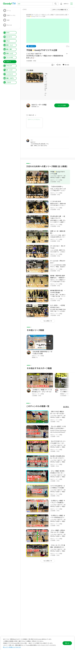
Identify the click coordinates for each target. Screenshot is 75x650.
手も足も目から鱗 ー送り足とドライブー (57, 217)
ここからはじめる (55, 201)
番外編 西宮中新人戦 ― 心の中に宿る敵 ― (57, 291)
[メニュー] (68, 140)
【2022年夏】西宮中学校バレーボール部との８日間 (42, 352)
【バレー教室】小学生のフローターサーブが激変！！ (57, 532)
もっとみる (66, 53)
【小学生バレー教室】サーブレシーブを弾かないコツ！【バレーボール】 (57, 502)
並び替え (66, 407)
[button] (74, 384)
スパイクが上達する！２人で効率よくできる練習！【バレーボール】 (57, 488)
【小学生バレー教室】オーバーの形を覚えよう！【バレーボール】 (42, 391)
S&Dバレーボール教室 (46, 81)
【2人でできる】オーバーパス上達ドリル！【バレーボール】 (58, 443)
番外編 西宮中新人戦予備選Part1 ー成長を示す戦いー (58, 277)
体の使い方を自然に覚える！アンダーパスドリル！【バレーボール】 (57, 458)
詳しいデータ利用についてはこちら (12, 647)
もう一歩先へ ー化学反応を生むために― (57, 306)
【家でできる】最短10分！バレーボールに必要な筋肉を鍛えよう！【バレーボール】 (57, 414)
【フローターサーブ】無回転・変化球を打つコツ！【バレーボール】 (57, 547)
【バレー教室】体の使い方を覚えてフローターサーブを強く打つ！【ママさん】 (57, 474)
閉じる (67, 643)
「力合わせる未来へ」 (57, 186)
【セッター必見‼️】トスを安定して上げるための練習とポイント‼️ (58, 428)
